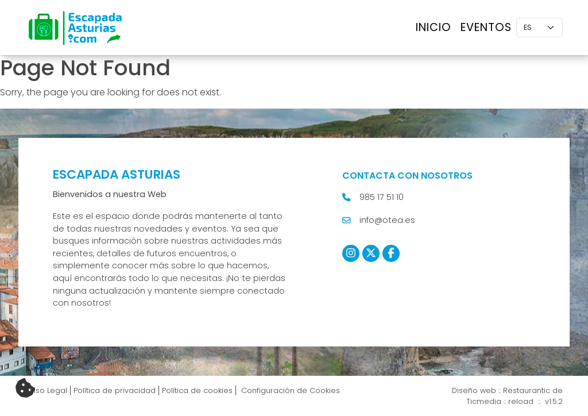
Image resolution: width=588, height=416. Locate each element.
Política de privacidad (115, 390)
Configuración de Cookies (289, 390)
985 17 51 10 (381, 197)
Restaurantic (526, 390)
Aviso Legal (46, 390)
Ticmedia (483, 401)
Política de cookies (197, 390)
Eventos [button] (486, 27)
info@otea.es (387, 220)
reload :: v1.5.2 (535, 401)
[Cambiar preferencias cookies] (25, 388)
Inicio (433, 27)
